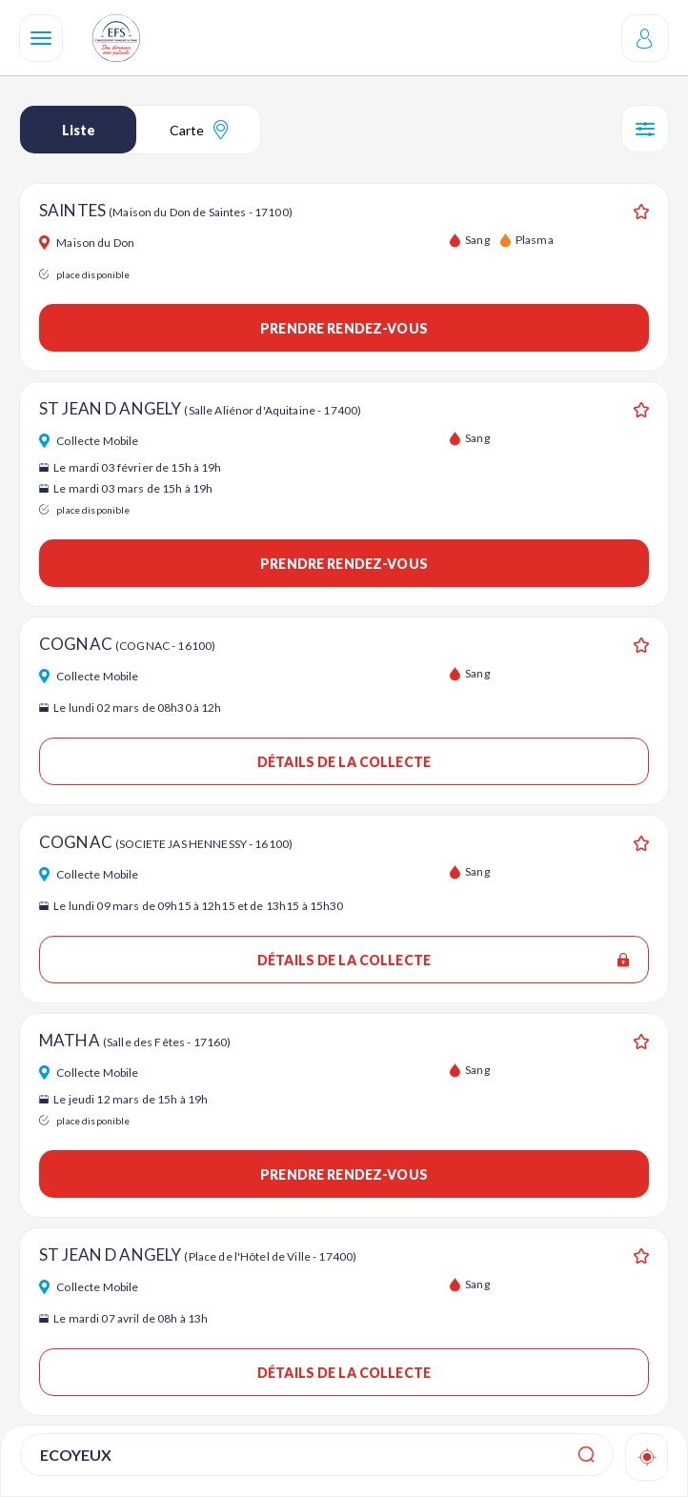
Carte (199, 129)
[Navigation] (41, 38)
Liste (78, 130)
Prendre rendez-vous (344, 328)
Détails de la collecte (344, 762)
